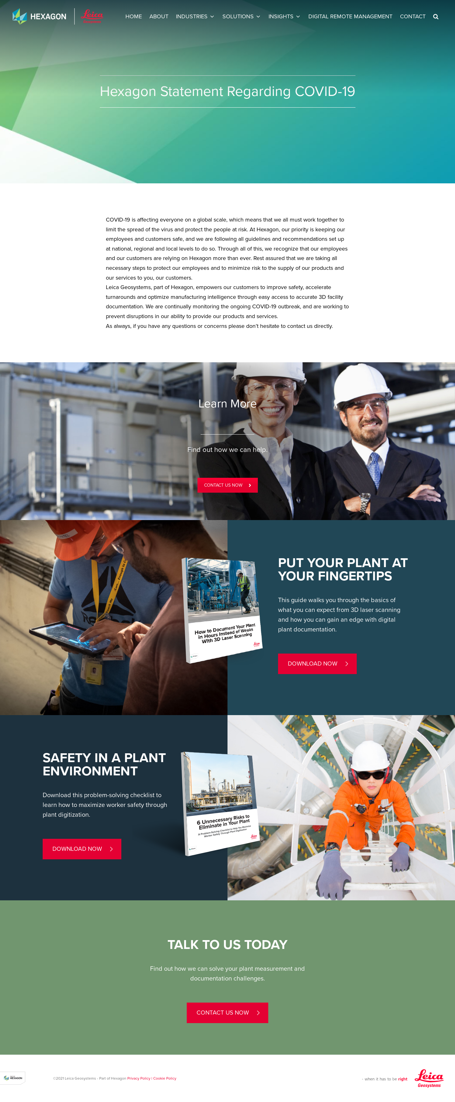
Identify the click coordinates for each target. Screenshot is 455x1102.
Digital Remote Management (350, 16)
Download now (312, 663)
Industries (192, 16)
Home (133, 16)
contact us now (223, 1012)
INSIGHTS (281, 16)
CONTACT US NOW (227, 485)
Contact (413, 16)
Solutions (238, 16)
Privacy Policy (138, 1078)
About (158, 16)
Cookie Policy (164, 1078)
